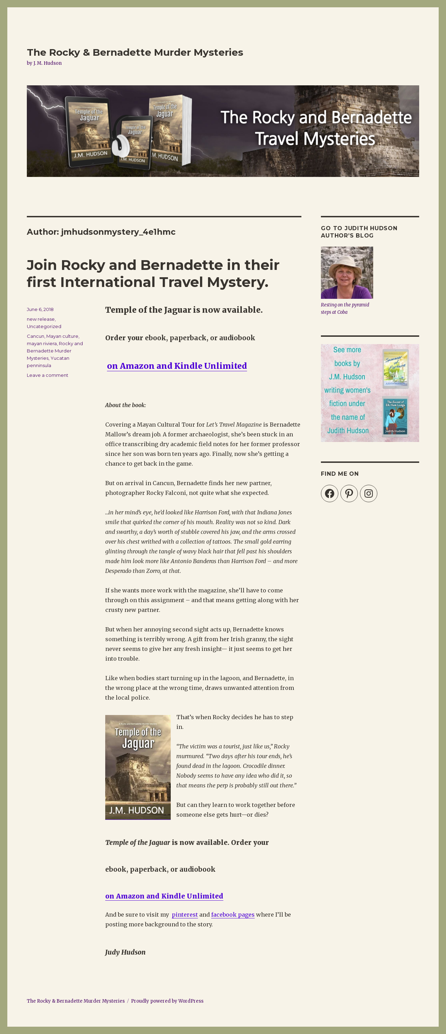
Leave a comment (47, 375)
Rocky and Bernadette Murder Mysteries (55, 351)
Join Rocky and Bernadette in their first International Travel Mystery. (153, 273)
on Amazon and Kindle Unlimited (177, 366)
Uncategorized (44, 326)
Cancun (35, 336)
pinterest (185, 914)
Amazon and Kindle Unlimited (169, 896)
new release (41, 319)
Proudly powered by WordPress (167, 1001)
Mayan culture (62, 336)
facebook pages (233, 914)
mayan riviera (42, 343)
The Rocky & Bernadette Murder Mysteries (135, 52)
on (110, 896)
